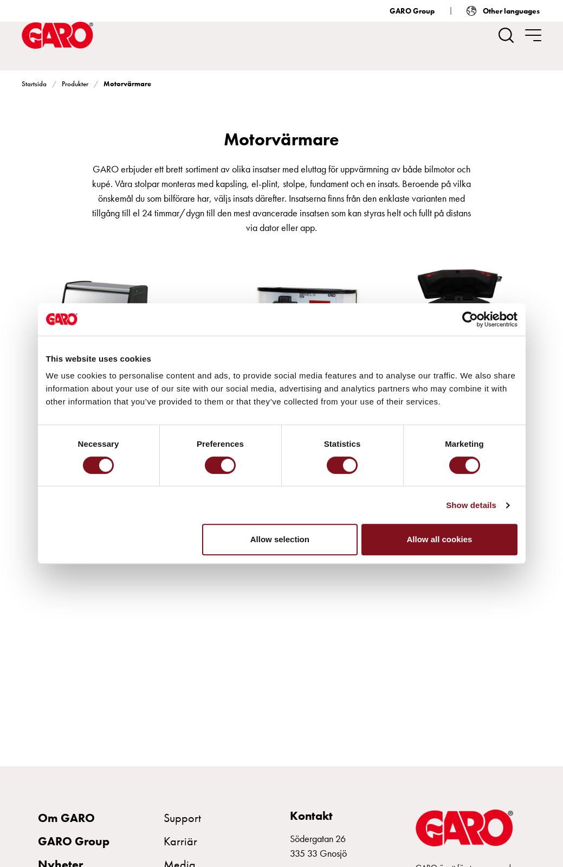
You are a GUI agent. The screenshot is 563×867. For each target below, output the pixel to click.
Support (182, 818)
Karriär (180, 841)
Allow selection (279, 539)
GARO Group (412, 11)
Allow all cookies (440, 539)
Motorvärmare (127, 83)
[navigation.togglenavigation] (533, 35)
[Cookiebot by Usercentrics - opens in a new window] (470, 319)
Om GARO (66, 818)
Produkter (75, 83)
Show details (471, 505)
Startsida (34, 83)
